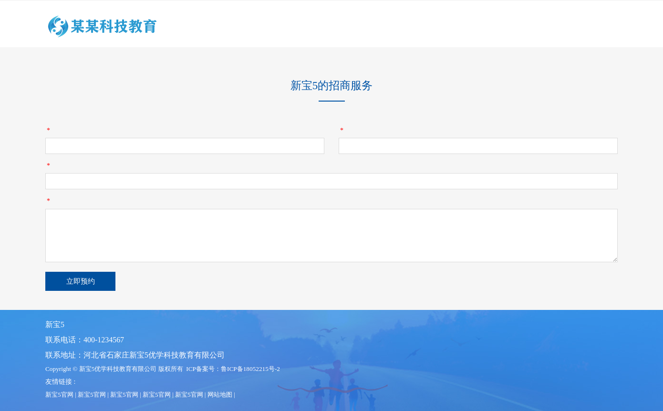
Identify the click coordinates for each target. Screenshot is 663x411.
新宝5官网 (59, 394)
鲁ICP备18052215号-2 (250, 368)
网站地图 (219, 394)
